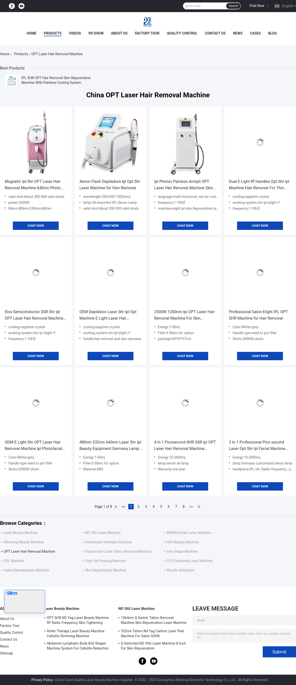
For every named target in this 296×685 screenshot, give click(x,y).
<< (123, 507)
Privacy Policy (42, 680)
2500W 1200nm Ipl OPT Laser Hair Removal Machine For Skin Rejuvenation (184, 315)
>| (198, 507)
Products (52, 33)
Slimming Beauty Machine (24, 542)
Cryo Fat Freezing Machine (105, 561)
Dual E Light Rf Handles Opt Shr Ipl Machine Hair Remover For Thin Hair (259, 185)
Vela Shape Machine (182, 551)
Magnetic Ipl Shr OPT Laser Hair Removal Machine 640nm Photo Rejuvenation (33, 185)
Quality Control (182, 33)
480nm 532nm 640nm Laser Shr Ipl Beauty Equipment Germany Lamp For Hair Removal (110, 446)
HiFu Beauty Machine (182, 542)
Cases (255, 33)
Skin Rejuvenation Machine (105, 570)
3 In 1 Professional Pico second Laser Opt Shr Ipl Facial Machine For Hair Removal (257, 446)
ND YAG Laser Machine (103, 533)
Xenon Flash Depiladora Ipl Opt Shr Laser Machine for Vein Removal (109, 184)
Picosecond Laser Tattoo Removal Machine (118, 551)
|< (116, 507)
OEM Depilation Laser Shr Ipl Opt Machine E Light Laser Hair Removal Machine (107, 315)
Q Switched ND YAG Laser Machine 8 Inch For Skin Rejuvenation (153, 645)
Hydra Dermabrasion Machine (26, 570)
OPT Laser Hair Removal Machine (29, 551)
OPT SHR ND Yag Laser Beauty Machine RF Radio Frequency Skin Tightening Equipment (78, 621)
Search (233, 6)
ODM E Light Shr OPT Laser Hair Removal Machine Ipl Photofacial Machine (33, 446)
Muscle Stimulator (180, 570)
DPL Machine (14, 561)
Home (32, 33)
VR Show (96, 33)
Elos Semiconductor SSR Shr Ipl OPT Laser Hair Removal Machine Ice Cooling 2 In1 (34, 315)
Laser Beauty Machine (21, 533)
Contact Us (215, 33)
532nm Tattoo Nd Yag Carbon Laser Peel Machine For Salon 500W (152, 633)
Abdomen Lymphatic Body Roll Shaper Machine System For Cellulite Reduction (78, 645)
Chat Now (256, 6)
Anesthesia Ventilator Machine (108, 542)
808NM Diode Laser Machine (188, 533)
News (238, 33)
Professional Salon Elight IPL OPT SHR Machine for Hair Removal (258, 315)
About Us (119, 33)
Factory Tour (147, 33)
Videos (75, 33)
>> (191, 507)
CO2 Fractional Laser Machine (189, 561)
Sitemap (6, 653)
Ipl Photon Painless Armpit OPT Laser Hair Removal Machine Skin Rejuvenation (183, 185)
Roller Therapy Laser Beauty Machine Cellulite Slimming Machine (75, 633)
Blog (272, 33)
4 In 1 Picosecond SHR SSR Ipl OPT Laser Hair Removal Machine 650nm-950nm (185, 446)
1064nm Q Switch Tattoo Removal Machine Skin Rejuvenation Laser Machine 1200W (153, 621)
